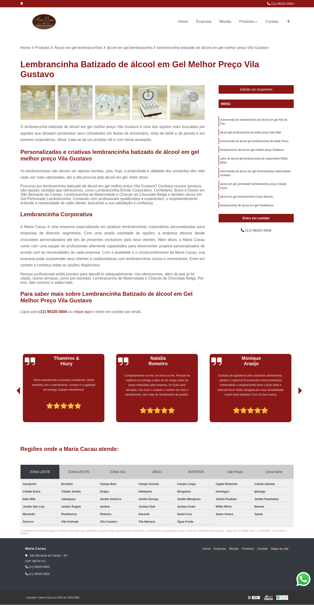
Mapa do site (280, 549)
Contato (271, 22)
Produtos (246, 22)
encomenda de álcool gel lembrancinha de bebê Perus (254, 142)
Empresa (203, 22)
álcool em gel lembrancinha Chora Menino (246, 199)
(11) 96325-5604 (280, 3)
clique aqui (82, 312)
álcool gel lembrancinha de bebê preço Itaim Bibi (250, 133)
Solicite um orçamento (256, 90)
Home (183, 22)
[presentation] (12, 409)
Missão (225, 22)
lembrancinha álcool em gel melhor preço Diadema (252, 151)
